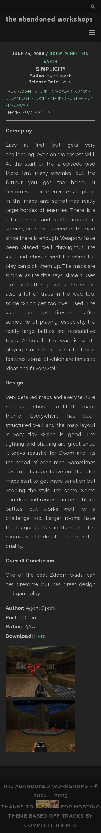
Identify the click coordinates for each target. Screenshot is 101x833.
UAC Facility (37, 112)
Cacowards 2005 (69, 91)
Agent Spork (33, 91)
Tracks (72, 816)
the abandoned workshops (49, 19)
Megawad (18, 105)
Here (40, 636)
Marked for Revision (72, 98)
